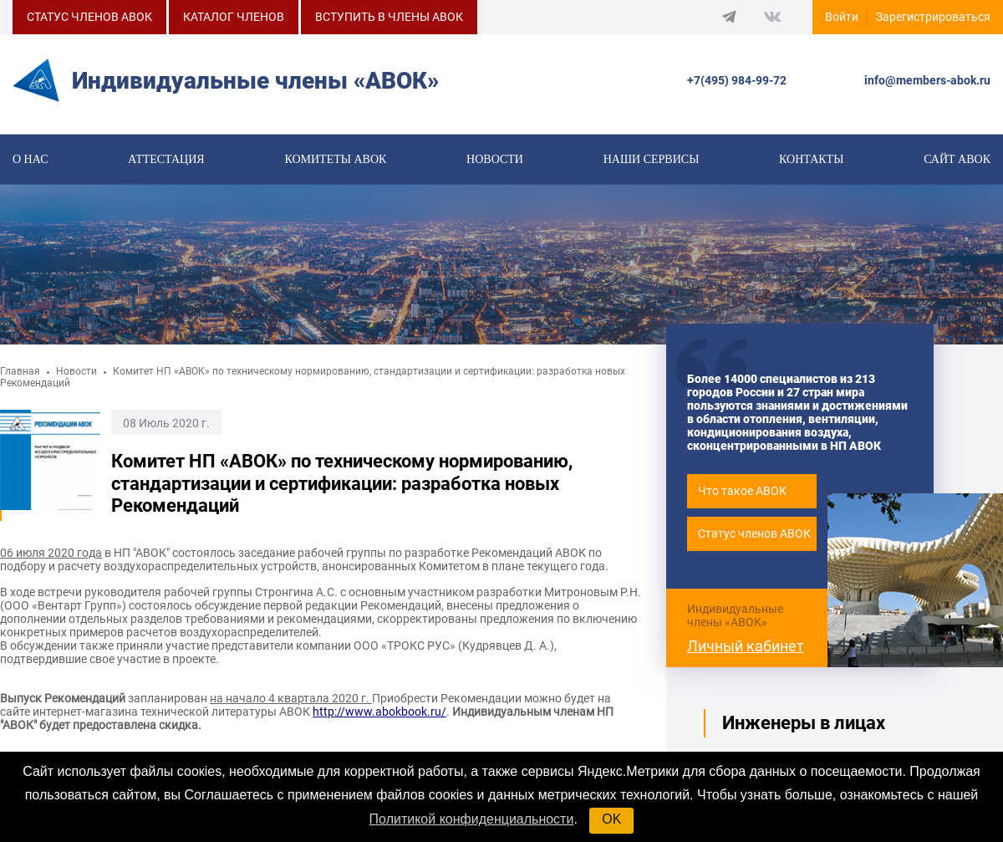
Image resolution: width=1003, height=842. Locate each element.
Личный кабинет (745, 654)
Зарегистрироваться (933, 16)
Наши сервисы (651, 160)
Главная (20, 380)
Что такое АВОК (742, 500)
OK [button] (611, 819)
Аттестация (166, 160)
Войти (841, 16)
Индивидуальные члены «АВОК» (735, 623)
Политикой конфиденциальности (471, 819)
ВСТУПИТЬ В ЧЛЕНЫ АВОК (389, 16)
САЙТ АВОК (957, 160)
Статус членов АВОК (754, 542)
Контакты (811, 160)
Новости (494, 160)
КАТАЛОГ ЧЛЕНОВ (233, 16)
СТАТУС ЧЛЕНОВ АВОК (89, 16)
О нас (30, 160)
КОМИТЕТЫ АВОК (335, 160)
